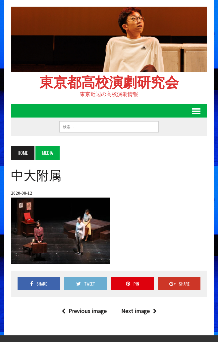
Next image (139, 311)
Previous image (84, 311)
